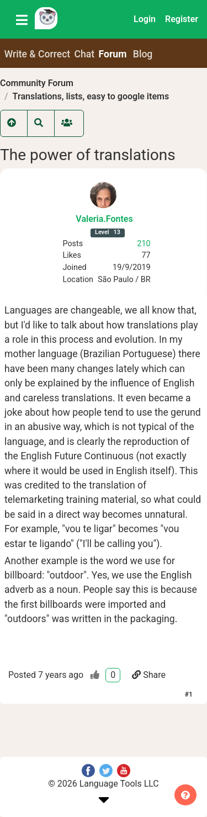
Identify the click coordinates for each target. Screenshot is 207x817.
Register (181, 19)
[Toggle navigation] (22, 19)
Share (149, 675)
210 (143, 243)
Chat (85, 54)
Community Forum (36, 83)
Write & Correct (37, 54)
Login (145, 19)
